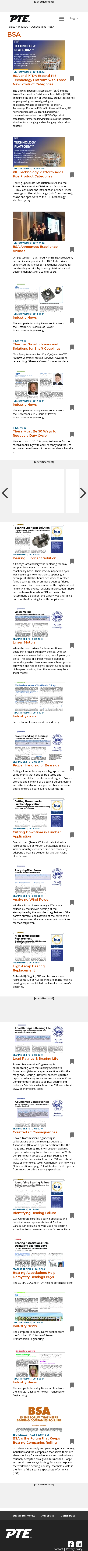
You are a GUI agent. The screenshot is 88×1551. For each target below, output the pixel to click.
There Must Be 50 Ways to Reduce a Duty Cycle (34, 433)
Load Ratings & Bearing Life (35, 1058)
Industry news (24, 716)
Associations (38, 26)
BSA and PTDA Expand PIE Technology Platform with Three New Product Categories (39, 80)
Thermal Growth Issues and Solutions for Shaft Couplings (37, 346)
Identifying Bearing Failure (34, 1213)
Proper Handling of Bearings (36, 765)
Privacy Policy (74, 1549)
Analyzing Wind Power (31, 900)
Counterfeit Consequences (35, 1132)
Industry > (24, 26)
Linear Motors (24, 642)
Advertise (47, 1515)
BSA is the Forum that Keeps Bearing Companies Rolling (36, 1441)
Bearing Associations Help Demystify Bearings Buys (34, 1275)
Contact (58, 1549)
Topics (11, 26)
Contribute (68, 1515)
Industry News (25, 318)
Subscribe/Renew (24, 1515)
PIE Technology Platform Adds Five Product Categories (38, 174)
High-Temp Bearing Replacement (29, 968)
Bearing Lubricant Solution (34, 558)
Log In (74, 18)
